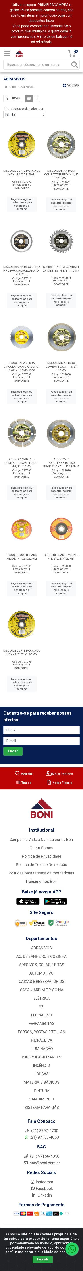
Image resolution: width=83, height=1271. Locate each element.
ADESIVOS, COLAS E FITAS (41, 965)
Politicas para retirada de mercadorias (41, 873)
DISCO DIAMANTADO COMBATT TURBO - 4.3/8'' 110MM (61, 174)
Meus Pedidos (59, 774)
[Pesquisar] (74, 64)
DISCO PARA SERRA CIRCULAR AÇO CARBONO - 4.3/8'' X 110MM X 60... (22, 366)
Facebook (41, 1188)
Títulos (23, 783)
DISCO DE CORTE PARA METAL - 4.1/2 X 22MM (22, 556)
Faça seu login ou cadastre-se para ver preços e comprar (21, 204)
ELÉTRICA (41, 998)
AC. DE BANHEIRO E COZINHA (41, 956)
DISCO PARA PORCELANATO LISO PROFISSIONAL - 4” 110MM (61, 462)
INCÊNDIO (41, 1065)
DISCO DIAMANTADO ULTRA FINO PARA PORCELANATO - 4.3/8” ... (21, 270)
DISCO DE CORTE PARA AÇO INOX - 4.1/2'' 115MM (21, 172)
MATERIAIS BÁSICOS (42, 1082)
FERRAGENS (41, 1015)
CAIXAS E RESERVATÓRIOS (41, 981)
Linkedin (41, 1195)
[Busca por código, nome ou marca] (37, 64)
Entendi (42, 1260)
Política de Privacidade (41, 856)
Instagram (41, 1182)
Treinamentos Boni (41, 881)
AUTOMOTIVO (41, 973)
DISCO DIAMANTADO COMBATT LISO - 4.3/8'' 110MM (61, 366)
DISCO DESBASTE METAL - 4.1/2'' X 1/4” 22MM (61, 556)
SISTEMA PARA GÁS (41, 1107)
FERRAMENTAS (41, 1023)
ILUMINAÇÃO (41, 1049)
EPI (41, 1007)
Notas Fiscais (59, 783)
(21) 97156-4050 (41, 1137)
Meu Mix (24, 774)
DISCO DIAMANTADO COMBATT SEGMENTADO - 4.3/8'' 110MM (21, 462)
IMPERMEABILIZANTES (41, 1057)
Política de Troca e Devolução (41, 865)
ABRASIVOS (41, 948)
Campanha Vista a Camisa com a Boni (42, 839)
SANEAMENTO (41, 1099)
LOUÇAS (42, 1074)
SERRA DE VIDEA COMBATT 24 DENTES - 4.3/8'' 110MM (61, 268)
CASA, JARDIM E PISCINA (41, 990)
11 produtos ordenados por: (23, 109)
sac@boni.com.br (41, 1163)
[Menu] (7, 53)
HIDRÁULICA (41, 1040)
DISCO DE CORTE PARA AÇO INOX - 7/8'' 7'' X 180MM (21, 652)
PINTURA (41, 1091)
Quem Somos (41, 848)
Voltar (71, 86)
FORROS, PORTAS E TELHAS (41, 1032)
